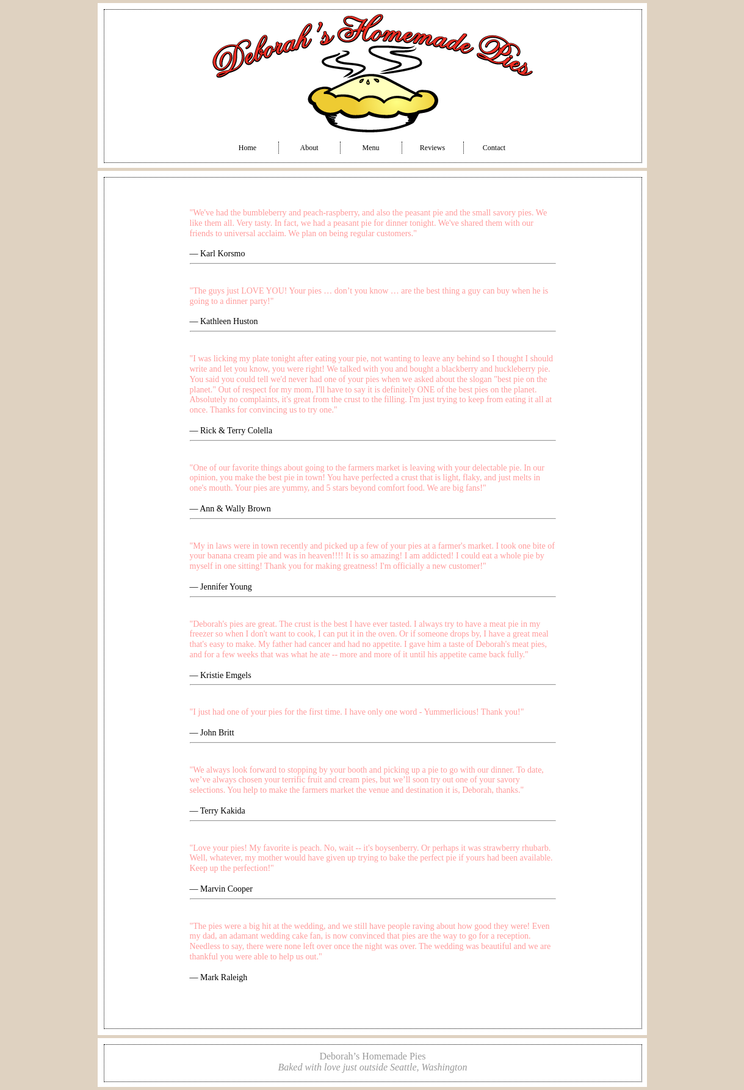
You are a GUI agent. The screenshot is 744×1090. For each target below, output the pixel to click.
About (309, 147)
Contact (494, 147)
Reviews (432, 147)
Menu (371, 147)
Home (247, 147)
